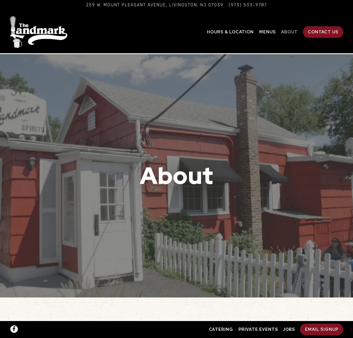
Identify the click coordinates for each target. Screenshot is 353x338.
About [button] (289, 32)
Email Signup (322, 329)
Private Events (258, 329)
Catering (221, 329)
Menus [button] (267, 32)
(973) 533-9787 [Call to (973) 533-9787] (248, 5)
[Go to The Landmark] (155, 5)
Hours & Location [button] (230, 32)
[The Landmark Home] (38, 32)
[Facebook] (14, 329)
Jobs (289, 329)
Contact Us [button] (323, 32)
